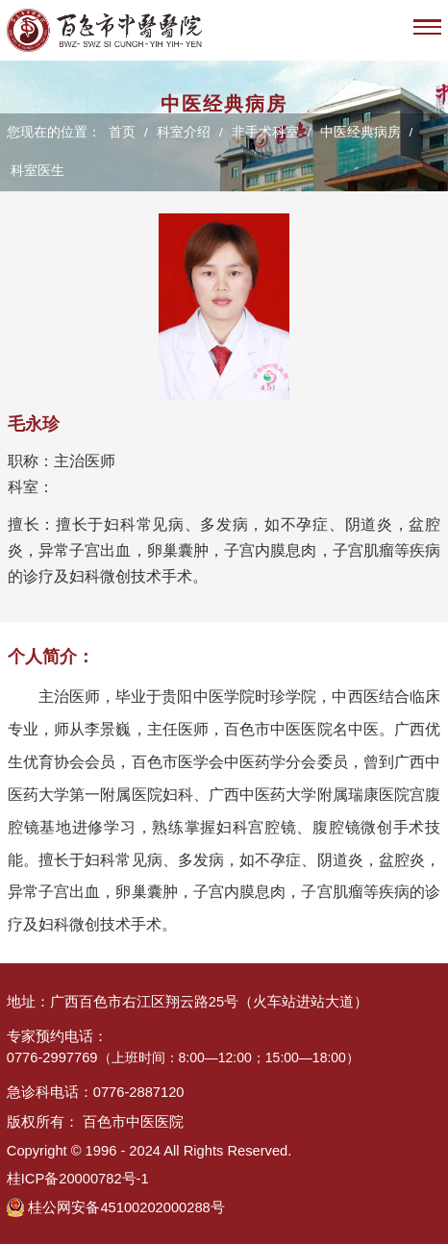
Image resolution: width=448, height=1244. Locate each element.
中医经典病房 (360, 132)
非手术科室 (265, 132)
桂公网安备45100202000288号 (126, 1207)
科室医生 (37, 170)
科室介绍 (184, 132)
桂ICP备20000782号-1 (78, 1178)
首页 (122, 132)
